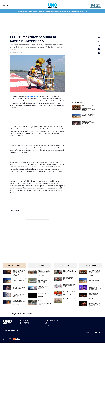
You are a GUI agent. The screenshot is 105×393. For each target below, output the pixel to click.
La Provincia (33, 11)
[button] (4, 5)
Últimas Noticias (23, 11)
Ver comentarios (37, 221)
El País (53, 11)
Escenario (65, 11)
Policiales (41, 11)
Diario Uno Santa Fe (24, 323)
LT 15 (85, 11)
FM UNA (47, 325)
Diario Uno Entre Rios (25, 322)
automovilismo (32, 96)
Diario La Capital (24, 320)
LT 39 (81, 11)
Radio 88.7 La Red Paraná (51, 320)
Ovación (47, 11)
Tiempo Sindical (74, 11)
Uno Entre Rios (13, 32)
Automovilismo (23, 32)
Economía (58, 11)
